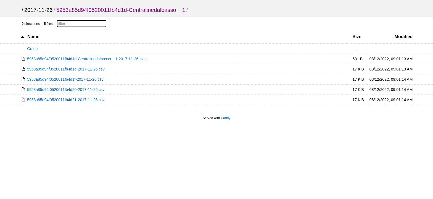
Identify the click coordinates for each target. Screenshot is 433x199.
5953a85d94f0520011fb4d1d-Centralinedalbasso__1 (120, 10)
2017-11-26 (38, 10)
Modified (404, 36)
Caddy (226, 118)
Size (357, 36)
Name (33, 36)
